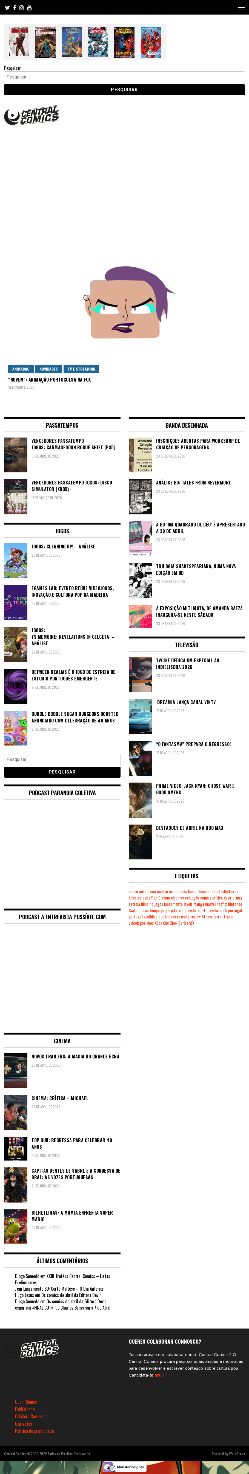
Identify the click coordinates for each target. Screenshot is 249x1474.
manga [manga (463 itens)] (198, 904)
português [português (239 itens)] (137, 917)
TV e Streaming (81, 369)
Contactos (23, 1423)
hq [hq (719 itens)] (151, 904)
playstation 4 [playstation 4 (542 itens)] (195, 910)
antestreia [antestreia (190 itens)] (147, 891)
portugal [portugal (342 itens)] (235, 910)
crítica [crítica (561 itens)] (217, 898)
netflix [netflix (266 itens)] (222, 904)
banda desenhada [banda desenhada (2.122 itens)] (201, 891)
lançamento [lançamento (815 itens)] (173, 904)
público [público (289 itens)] (152, 917)
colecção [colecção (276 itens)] (192, 898)
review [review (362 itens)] (196, 917)
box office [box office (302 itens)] (149, 898)
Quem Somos (26, 1402)
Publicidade (25, 1409)
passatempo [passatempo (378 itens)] (150, 910)
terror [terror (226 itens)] (218, 917)
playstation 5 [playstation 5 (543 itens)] (217, 910)
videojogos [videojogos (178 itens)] (137, 923)
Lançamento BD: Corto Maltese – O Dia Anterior (63, 1288)
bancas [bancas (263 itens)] (181, 891)
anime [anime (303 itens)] (133, 891)
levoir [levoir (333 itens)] (188, 904)
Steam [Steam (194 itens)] (207, 917)
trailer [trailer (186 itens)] (229, 917)
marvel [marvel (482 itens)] (210, 904)
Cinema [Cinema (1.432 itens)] (164, 898)
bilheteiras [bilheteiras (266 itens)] (229, 891)
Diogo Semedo (27, 1276)
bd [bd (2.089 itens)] (218, 891)
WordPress (237, 1453)
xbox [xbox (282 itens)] (150, 923)
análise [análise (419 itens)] (162, 891)
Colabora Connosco (30, 1416)
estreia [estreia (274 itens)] (134, 904)
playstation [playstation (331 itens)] (175, 910)
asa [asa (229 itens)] (171, 891)
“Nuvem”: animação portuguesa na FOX (49, 379)
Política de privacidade (34, 1431)
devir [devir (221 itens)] (227, 898)
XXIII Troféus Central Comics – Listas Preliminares (62, 1279)
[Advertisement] (124, 167)
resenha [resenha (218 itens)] (183, 917)
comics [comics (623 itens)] (205, 898)
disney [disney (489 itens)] (237, 898)
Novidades (48, 369)
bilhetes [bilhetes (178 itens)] (135, 898)
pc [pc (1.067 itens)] (163, 910)
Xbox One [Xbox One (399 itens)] (162, 923)
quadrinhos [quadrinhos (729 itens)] (167, 917)
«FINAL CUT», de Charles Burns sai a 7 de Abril (71, 1307)
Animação (21, 369)
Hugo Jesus (24, 1295)
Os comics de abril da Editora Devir (71, 1295)
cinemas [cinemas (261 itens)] (177, 898)
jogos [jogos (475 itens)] (158, 904)
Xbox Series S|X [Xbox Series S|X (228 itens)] (182, 923)
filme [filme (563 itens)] (144, 904)
